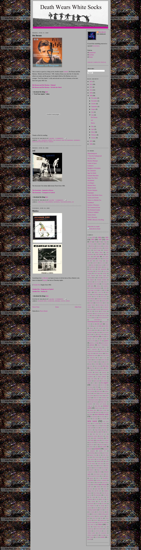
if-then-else (92, 357)
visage (104, 526)
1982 (92, 239)
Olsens (97, 432)
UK (73, 202)
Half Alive (103, 349)
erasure (101, 330)
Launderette (90, 376)
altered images (97, 250)
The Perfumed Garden (93, 210)
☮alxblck (102, 32)
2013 (91, 81)
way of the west (97, 531)
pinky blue (101, 444)
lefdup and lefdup (92, 378)
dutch (95, 317)
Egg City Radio (91, 173)
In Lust (104, 357)
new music (101, 416)
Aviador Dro (36, 285)
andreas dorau (47, 140)
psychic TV (102, 450)
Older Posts (78, 307)
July (92, 112)
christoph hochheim (101, 279)
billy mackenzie (47, 202)
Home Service (99, 353)
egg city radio (96, 326)
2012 (91, 84)
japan (90, 364)
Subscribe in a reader (94, 226)
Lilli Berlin (104, 380)
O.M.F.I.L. (89, 429)
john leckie (90, 366)
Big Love (106, 267)
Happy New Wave (92, 178)
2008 (91, 95)
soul (103, 476)
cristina (105, 288)
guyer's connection (92, 349)
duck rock (89, 317)
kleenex (97, 372)
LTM (96, 387)
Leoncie (66, 71)
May (92, 126)
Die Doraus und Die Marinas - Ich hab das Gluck (47, 87)
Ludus (97, 389)
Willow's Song (90, 535)
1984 (107, 239)
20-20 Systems (90, 243)
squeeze (91, 478)
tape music (98, 488)
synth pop (103, 484)
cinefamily (89, 281)
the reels (96, 507)
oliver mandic (90, 432)
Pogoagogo (90, 193)
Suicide (89, 482)
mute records (90, 412)
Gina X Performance (102, 345)
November (94, 101)
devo (106, 302)
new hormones (94, 416)
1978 (88, 237)
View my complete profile (96, 62)
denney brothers (96, 300)
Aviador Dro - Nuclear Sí (39, 291)
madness (95, 393)
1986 (95, 242)
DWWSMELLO (98, 319)
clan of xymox (97, 281)
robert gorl (104, 457)
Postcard (89, 449)
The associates (65, 202)
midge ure (89, 406)
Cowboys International (95, 288)
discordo (96, 311)
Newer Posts (35, 307)
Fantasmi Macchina (92, 175)
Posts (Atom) (43, 311)
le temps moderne (101, 376)
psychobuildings (91, 453)
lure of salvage (90, 391)
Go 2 (105, 347)
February (94, 135)
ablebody (92, 246)
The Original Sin (91, 505)
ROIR (105, 459)
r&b (99, 455)
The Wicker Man (100, 512)
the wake (106, 509)
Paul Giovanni (105, 440)
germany (77, 140)
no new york (97, 425)
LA (99, 374)
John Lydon (97, 366)
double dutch (94, 315)
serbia (107, 465)
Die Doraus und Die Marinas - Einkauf (44, 85)
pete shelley (105, 442)
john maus (105, 366)
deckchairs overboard (102, 298)
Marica (35, 211)
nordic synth (90, 427)
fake (90, 334)
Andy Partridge (99, 254)
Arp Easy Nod (91, 158)
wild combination (102, 533)
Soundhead (90, 202)
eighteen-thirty (104, 326)
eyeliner (98, 332)
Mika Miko (97, 406)
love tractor (90, 387)
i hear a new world (104, 355)
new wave (92, 421)
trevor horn (95, 518)
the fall (102, 499)
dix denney (104, 311)
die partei (91, 309)
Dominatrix (90, 313)
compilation (105, 286)
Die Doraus (37, 35)
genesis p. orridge (94, 343)
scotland (95, 465)
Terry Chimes (96, 493)
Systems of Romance (93, 205)
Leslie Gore (103, 378)
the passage (101, 505)
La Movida (45, 278)
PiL (96, 444)
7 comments (59, 200)
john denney (104, 364)
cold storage (104, 283)
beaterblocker (92, 267)
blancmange (90, 271)
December (94, 98)
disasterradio (105, 309)
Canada (99, 277)
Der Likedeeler (91, 170)
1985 (90, 242)
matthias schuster (104, 399)
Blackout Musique (92, 161)
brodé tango (97, 273)
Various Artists (91, 215)
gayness (57, 202)
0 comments (59, 299)
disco (90, 311)
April (93, 129)
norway (97, 427)
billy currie (92, 269)
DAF (105, 290)
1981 (39, 140)
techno (105, 488)
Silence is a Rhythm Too (94, 200)
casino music (105, 277)
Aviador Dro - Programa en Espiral (42, 289)
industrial (89, 359)
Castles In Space (92, 163)
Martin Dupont (99, 395)
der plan (91, 303)
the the (100, 509)
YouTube (91, 55)
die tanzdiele (98, 309)
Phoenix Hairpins (92, 190)
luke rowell (104, 389)
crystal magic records (92, 290)
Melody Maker (103, 401)
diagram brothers (91, 305)
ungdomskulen (103, 520)
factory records (105, 332)
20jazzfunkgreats (92, 153)
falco (94, 334)
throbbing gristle (104, 514)
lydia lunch (99, 391)
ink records (96, 359)
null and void (104, 427)
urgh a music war (91, 524)
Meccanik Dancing (93, 401)
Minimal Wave (91, 185)
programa (92, 450)
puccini (98, 453)
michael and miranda (101, 404)
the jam (97, 503)
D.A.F (100, 290)
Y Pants (91, 537)
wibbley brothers (91, 533)
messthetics (90, 404)
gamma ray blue (91, 340)
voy (106, 528)
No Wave (104, 425)
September (94, 106)
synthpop (98, 486)
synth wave (90, 486)
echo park (100, 324)
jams (101, 361)
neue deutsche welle (40, 141)
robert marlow (90, 459)
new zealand (96, 423)
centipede (92, 279)
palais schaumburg (98, 438)
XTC (97, 535)
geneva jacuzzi (104, 343)
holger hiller (90, 353)
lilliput (88, 382)
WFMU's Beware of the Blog (95, 220)
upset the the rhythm (102, 522)
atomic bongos (99, 260)
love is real (103, 385)
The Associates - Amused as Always (42, 190)
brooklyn (105, 273)
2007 (91, 141)
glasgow (91, 347)
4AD (106, 243)
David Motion (91, 298)
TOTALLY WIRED (93, 212)
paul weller (91, 442)
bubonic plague (102, 275)
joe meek (96, 364)
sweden (98, 482)
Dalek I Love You (98, 292)
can (94, 277)
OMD (102, 432)
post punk (103, 446)
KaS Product (100, 368)
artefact (99, 258)
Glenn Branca (98, 347)
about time (98, 246)
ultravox (96, 520)
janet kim (106, 361)
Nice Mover (104, 423)
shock (90, 467)
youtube (102, 537)
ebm (94, 324)
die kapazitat (105, 307)
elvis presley (99, 328)
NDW (90, 414)
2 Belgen (105, 241)
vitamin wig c (90, 528)
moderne (106, 408)
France (97, 336)
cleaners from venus (94, 284)
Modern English (98, 408)
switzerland (96, 484)
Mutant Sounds (91, 188)
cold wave (90, 286)
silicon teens (96, 467)
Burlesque (89, 277)
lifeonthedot (90, 180)
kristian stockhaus (91, 374)
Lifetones (89, 380)
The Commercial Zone (93, 207)
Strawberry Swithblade (101, 480)
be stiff (107, 265)
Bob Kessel (98, 271)
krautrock (104, 372)
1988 (100, 241)
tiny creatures (100, 516)
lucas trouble (104, 387)
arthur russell (105, 258)
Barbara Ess (100, 265)
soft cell (99, 472)
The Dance (100, 497)
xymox (106, 535)
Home (57, 307)
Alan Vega (91, 248)
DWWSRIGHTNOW (93, 321)
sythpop (105, 486)
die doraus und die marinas (63, 140)
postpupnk (106, 448)
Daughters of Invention (93, 168)
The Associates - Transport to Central (43, 192)
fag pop (45, 280)
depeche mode (105, 300)
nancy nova (105, 412)
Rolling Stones (90, 461)
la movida (50, 301)
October (93, 103)
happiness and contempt (92, 351)
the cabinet (106, 495)
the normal (104, 503)
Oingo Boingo (98, 429)
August (93, 109)
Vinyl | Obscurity (92, 217)
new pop (95, 418)
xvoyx (102, 535)
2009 (91, 93)
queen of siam (105, 453)
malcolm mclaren (103, 393)
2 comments (59, 138)
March (93, 132)
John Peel (92, 368)
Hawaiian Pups (103, 351)
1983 (100, 239)
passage (98, 440)
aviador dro (42, 301)
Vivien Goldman (99, 528)
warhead (89, 531)
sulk (94, 482)
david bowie (104, 296)
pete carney (98, 442)
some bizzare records (98, 474)
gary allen (99, 340)
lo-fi (98, 382)
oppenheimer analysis (92, 436)
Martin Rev (96, 397)
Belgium (100, 267)
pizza (107, 444)
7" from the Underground (94, 156)
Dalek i (89, 292)
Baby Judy (93, 265)
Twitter (91, 57)
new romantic (103, 418)
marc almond (90, 395)
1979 (93, 237)
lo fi (94, 382)
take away (89, 488)
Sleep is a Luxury (101, 469)
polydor (91, 446)
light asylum (96, 380)
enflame (96, 330)
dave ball (96, 296)
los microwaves (94, 385)
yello (97, 537)
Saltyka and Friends (93, 197)
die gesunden (97, 307)
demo (88, 300)
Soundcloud (92, 52)
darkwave (103, 294)
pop (96, 446)
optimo (101, 436)
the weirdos (92, 512)
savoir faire (100, 463)
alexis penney (99, 248)
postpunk (97, 449)
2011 (91, 87)
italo (97, 361)
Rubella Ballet (100, 461)
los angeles (104, 383)
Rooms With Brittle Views (94, 195)
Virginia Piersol (97, 526)
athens (91, 260)
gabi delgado (103, 338)
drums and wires (103, 315)
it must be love (90, 361)
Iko (98, 357)
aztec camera (103, 262)
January (93, 138)
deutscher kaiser (99, 302)
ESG (106, 330)
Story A (98, 478)
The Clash (92, 497)
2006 (91, 144)
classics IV (105, 281)
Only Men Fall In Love (99, 434)
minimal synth (60, 301)
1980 (39, 202)
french (102, 336)
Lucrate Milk (90, 389)
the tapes (102, 507)
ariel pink (96, 256)
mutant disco (92, 410)
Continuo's (90, 166)
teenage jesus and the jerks (94, 490)
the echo (97, 499)
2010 (91, 90)
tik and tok (92, 516)
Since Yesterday (104, 467)
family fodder (101, 334)
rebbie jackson (95, 457)
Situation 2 (91, 469)
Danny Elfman (95, 294)
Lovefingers (90, 183)
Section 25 (101, 465)
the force (101, 501)
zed (33, 151)
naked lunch (98, 412)
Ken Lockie (95, 370)
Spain (68, 301)
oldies (105, 429)
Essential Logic (90, 332)
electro (91, 328)
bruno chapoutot (91, 275)
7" (87, 246)
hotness (106, 353)
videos (51, 141)
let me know (96, 46)
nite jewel (89, 425)
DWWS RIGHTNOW (103, 317)
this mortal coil (95, 514)
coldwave (98, 286)
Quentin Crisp (92, 455)
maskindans (104, 397)
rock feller (99, 459)
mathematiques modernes (93, 399)
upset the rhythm (91, 522)
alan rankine (105, 246)
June (92, 115)
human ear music (93, 355)
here (46, 92)
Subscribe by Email (94, 229)
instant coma (104, 359)
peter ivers (91, 444)
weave (105, 531)
